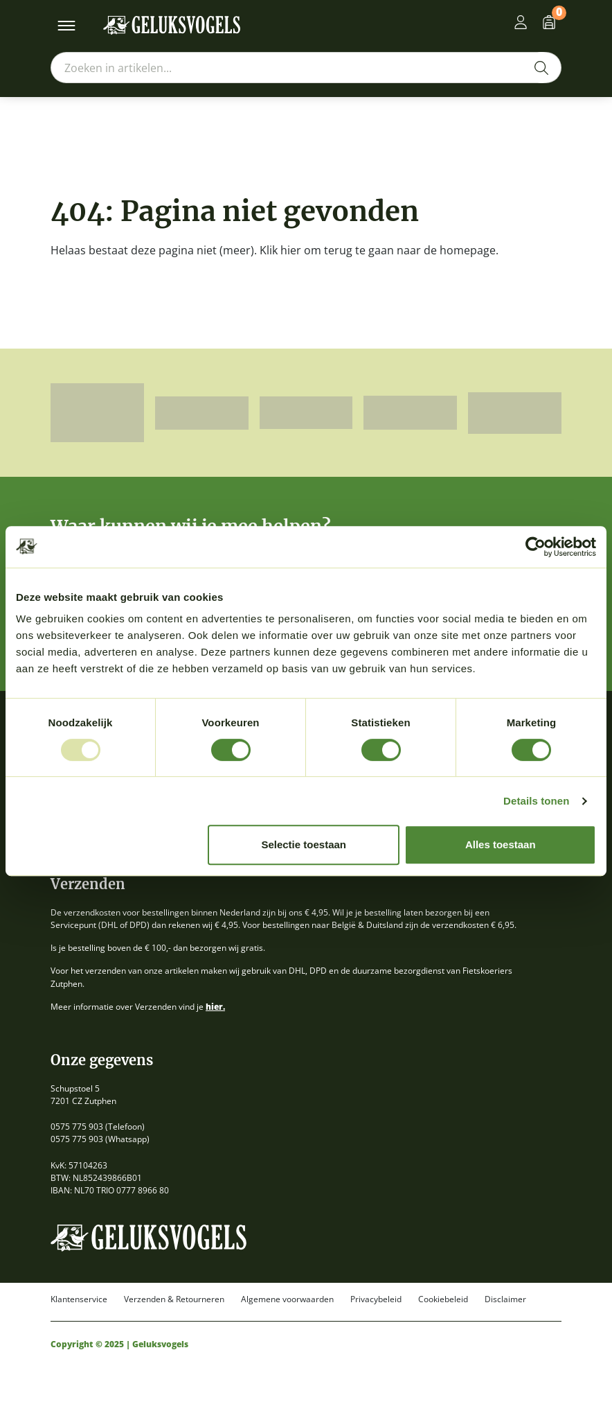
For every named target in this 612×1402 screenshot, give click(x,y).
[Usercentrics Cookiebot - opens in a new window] (535, 546)
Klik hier (280, 250)
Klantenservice (79, 1299)
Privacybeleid (376, 1299)
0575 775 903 (77, 1126)
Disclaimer (505, 1299)
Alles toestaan (500, 844)
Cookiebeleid (443, 1299)
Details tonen (536, 801)
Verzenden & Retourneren (174, 1299)
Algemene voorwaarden (287, 1299)
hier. (215, 1007)
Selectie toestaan (303, 844)
